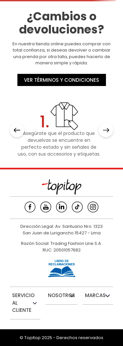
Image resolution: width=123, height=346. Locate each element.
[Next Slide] (106, 130)
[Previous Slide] (17, 130)
